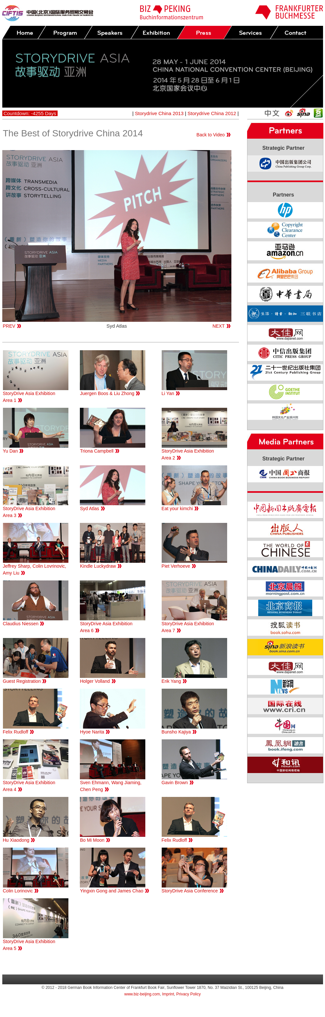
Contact (297, 32)
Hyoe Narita (92, 731)
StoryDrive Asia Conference (190, 890)
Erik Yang (171, 681)
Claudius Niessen (21, 623)
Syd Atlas (89, 508)
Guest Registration (22, 681)
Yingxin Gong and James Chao (111, 890)
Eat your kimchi (177, 508)
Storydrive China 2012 (212, 113)
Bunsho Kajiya (176, 731)
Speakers (111, 32)
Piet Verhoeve (176, 566)
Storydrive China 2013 (159, 113)
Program (64, 32)
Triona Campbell (96, 451)
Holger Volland (95, 681)
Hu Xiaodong (16, 840)
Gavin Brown (175, 782)
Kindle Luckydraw (98, 566)
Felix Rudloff (15, 731)
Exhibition (157, 32)
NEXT (218, 326)
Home (24, 32)
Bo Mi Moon (92, 840)
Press (204, 32)
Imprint (168, 994)
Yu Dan (10, 451)
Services (250, 32)
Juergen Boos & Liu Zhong (107, 393)
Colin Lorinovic (18, 890)
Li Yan (168, 393)
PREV (9, 326)
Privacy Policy (188, 994)
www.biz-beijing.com (142, 994)
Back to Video (210, 134)
